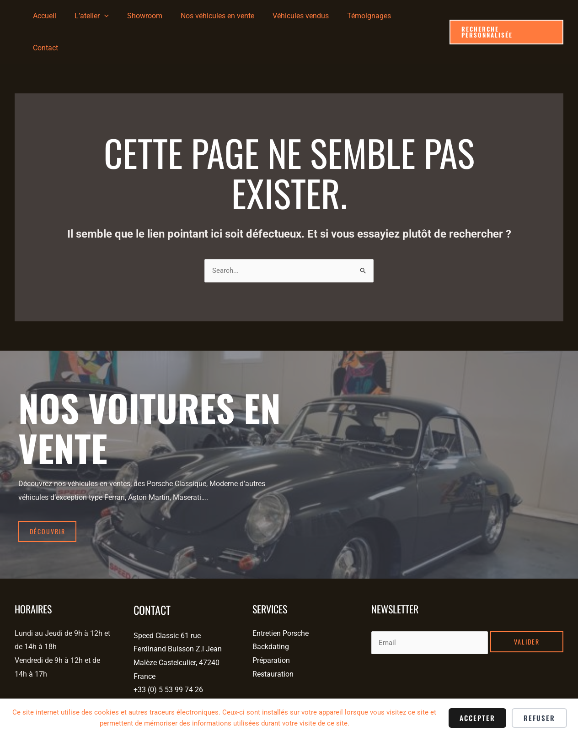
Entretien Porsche (280, 598)
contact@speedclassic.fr (173, 668)
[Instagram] (33, 697)
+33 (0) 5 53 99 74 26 (168, 655)
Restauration (273, 639)
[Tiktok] (48, 697)
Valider (527, 607)
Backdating (270, 612)
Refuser (539, 718)
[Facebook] (18, 697)
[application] (120, 16)
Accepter (477, 718)
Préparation (271, 625)
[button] (506, 16)
